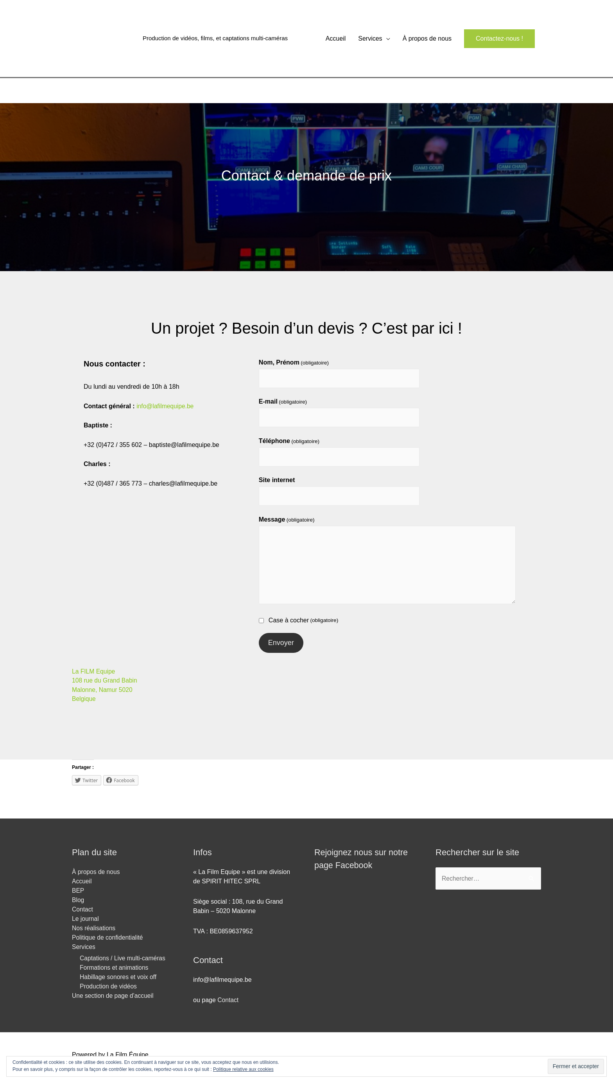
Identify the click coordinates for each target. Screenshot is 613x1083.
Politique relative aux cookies (243, 1069)
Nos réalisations (94, 933)
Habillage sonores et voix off (119, 982)
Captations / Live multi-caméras (123, 963)
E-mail (283, 404)
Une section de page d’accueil (113, 1001)
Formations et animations (115, 973)
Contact (82, 914)
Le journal (85, 924)
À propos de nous (427, 39)
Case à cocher (298, 625)
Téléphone (289, 444)
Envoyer (281, 647)
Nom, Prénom (294, 364)
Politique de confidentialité (108, 943)
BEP (78, 896)
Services (370, 39)
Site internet (277, 484)
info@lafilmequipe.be (165, 408)
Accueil (336, 39)
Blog (78, 905)
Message (287, 523)
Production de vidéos (109, 991)
